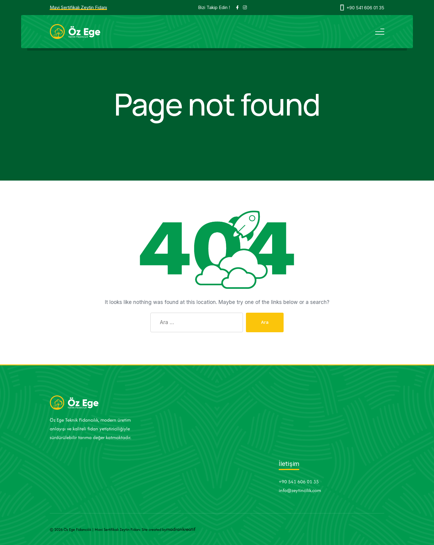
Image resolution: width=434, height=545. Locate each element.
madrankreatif (180, 529)
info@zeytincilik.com (300, 490)
